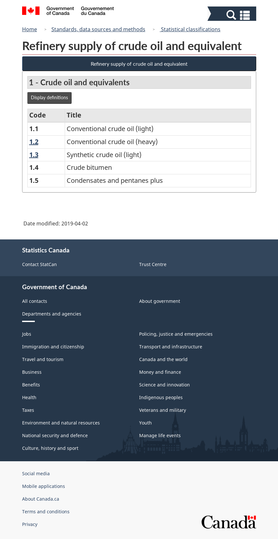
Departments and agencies (51, 314)
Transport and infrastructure (170, 347)
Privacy (29, 524)
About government (159, 301)
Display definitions (49, 97)
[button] (232, 15)
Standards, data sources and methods (98, 29)
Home (29, 29)
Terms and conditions (46, 511)
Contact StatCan (39, 264)
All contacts (34, 301)
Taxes (28, 410)
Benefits (31, 385)
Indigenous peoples (161, 397)
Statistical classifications (190, 29)
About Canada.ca (40, 499)
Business (32, 372)
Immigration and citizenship (53, 347)
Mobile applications (43, 486)
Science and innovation (164, 385)
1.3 (33, 154)
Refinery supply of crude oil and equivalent (139, 64)
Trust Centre (152, 264)
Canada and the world (163, 359)
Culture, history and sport (50, 448)
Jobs (26, 334)
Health (29, 397)
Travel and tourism (42, 359)
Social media (36, 473)
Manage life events (160, 435)
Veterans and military (162, 410)
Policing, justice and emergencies (176, 334)
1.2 (33, 141)
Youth (145, 423)
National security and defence (55, 435)
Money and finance (160, 372)
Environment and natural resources (61, 423)
